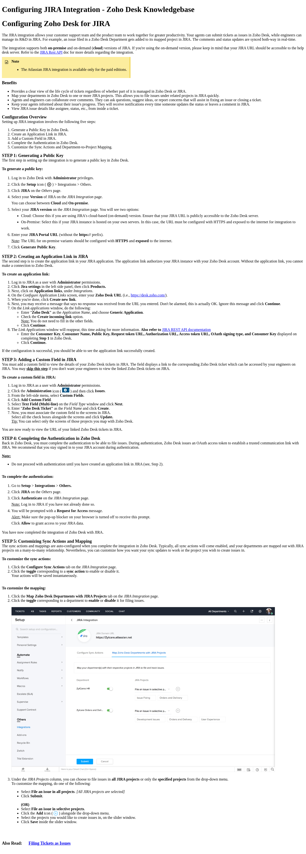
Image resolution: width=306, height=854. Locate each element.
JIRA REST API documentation (186, 330)
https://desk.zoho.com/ (148, 295)
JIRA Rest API (51, 52)
